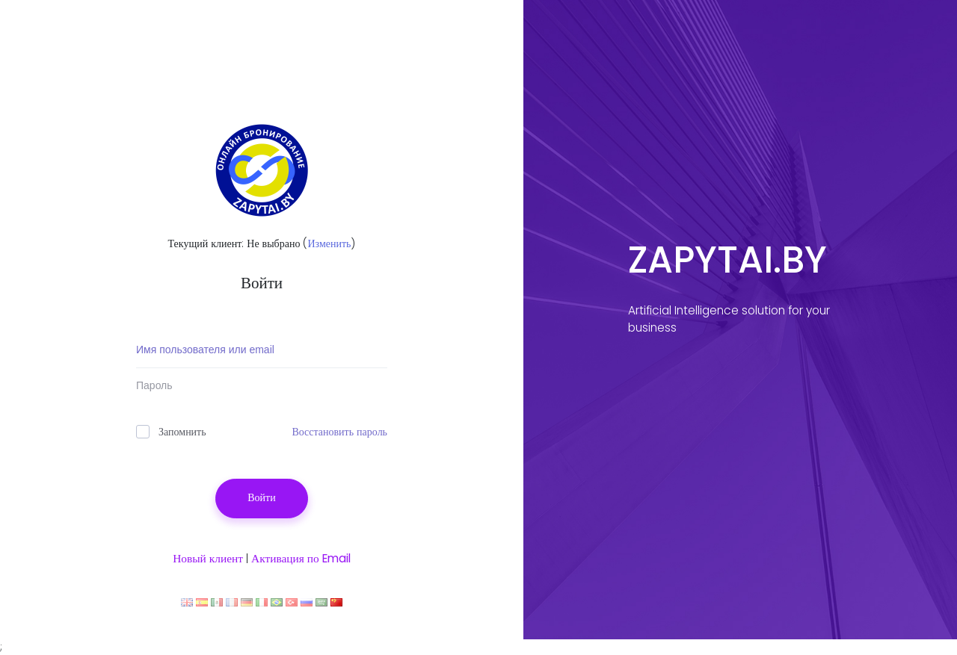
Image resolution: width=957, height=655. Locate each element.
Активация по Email (301, 558)
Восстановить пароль (339, 431)
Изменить (329, 243)
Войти (261, 497)
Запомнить (171, 431)
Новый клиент (208, 558)
